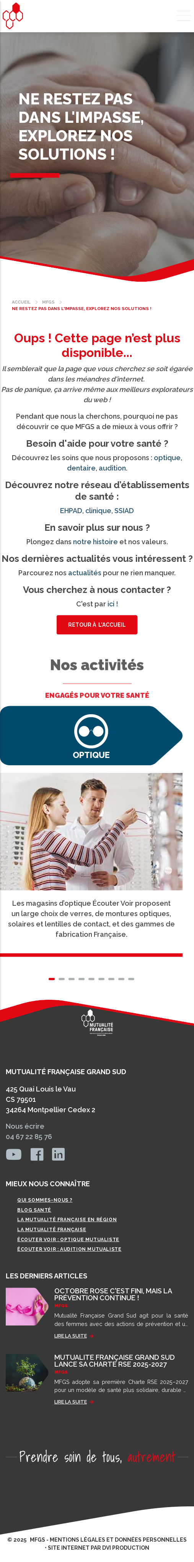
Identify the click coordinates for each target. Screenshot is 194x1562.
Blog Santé (34, 1210)
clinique (98, 511)
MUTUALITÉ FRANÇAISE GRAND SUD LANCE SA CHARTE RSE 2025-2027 (114, 1360)
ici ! (113, 604)
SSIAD (124, 511)
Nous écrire (25, 1126)
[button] (52, 979)
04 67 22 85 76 (29, 1137)
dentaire (81, 468)
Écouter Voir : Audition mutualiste (69, 1249)
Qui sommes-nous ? (44, 1200)
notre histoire (95, 542)
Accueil (21, 302)
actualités (84, 573)
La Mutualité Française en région (67, 1219)
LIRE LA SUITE (70, 1336)
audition (112, 468)
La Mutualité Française (51, 1229)
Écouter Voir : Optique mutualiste (68, 1239)
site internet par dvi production (98, 1548)
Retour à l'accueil (97, 625)
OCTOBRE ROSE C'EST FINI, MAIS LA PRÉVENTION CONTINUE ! (113, 1294)
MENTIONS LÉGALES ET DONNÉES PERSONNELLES (118, 1540)
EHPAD (71, 511)
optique (167, 458)
